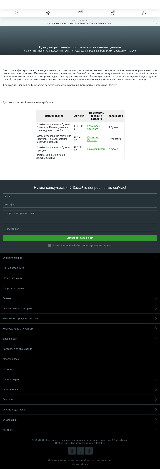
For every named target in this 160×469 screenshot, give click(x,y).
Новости (80, 369)
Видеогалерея (80, 379)
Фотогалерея (80, 389)
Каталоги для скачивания (80, 349)
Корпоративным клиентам (80, 328)
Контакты (80, 430)
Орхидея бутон (96, 149)
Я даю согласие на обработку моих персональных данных (82, 245)
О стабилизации (80, 258)
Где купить (80, 399)
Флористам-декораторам (80, 308)
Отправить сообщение (80, 238)
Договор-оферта (80, 464)
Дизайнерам (80, 338)
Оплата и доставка (80, 409)
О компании (80, 419)
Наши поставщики (80, 268)
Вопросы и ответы (80, 288)
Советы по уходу (80, 278)
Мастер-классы (80, 359)
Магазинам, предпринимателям (80, 318)
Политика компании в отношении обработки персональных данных (80, 460)
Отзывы (80, 298)
